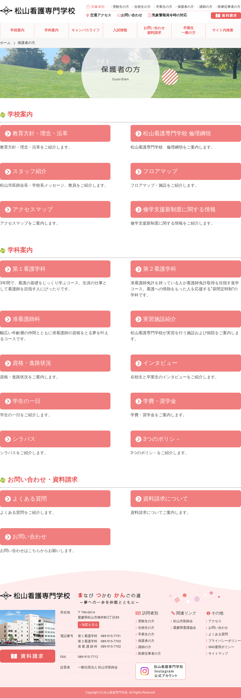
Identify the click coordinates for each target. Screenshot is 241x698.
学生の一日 (26, 401)
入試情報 (120, 30)
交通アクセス (100, 15)
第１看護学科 (29, 268)
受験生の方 (121, 7)
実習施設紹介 (159, 319)
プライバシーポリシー (224, 641)
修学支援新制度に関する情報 (179, 209)
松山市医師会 (183, 621)
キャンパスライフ (86, 30)
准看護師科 (26, 319)
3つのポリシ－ (162, 439)
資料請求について (165, 498)
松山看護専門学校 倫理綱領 (177, 133)
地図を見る (90, 624)
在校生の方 (142, 7)
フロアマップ (160, 171)
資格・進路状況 (32, 363)
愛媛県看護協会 (184, 628)
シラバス (24, 439)
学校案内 (17, 30)
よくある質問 (30, 498)
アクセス (214, 621)
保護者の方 (185, 7)
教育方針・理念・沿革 (40, 133)
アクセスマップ (33, 209)
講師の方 (205, 7)
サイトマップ (218, 653)
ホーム (5, 43)
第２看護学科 (159, 268)
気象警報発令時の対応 (169, 15)
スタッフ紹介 (30, 171)
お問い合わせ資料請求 (154, 30)
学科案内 (51, 30)
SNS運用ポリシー (221, 647)
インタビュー (160, 363)
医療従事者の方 (229, 7)
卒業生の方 (164, 7)
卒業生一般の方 (189, 30)
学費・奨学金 (159, 401)
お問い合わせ (131, 15)
